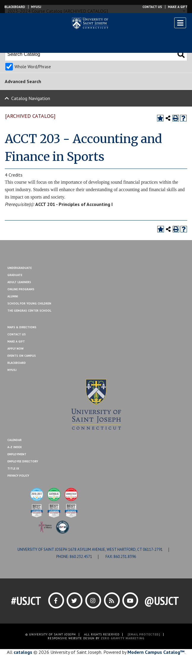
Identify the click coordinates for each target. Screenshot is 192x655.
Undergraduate (19, 268)
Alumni (12, 296)
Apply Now (15, 349)
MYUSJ (36, 7)
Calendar (14, 440)
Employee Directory (22, 461)
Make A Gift (16, 341)
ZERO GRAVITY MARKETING (123, 638)
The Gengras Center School (29, 311)
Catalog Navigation (30, 98)
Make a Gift (178, 7)
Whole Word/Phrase (33, 66)
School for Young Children (29, 303)
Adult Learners (19, 282)
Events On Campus (21, 356)
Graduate (14, 275)
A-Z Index (14, 447)
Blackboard (14, 7)
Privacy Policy (18, 476)
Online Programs (20, 289)
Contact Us (152, 7)
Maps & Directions (21, 327)
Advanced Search (23, 81)
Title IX (13, 468)
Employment (16, 454)
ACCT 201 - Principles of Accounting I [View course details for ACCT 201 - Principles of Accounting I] (74, 204)
